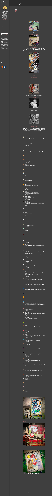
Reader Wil (26, 201)
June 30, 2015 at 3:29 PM (27, 210)
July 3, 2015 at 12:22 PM (27, 332)
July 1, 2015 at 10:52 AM (27, 257)
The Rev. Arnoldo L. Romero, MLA (5, 12)
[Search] (45, 2)
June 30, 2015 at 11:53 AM (27, 189)
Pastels (16, 12)
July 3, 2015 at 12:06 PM (27, 328)
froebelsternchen (27, 172)
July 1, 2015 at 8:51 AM (27, 242)
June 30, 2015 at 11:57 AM (27, 194)
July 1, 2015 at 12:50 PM (27, 276)
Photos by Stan (26, 312)
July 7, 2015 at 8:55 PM (27, 392)
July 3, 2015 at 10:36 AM (27, 315)
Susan (25, 321)
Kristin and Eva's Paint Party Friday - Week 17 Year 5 (34, 34)
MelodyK (26, 191)
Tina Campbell (26, 363)
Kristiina (25, 244)
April (25, 264)
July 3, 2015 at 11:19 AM (27, 323)
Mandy (25, 212)
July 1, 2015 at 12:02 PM (27, 267)
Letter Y (16, 10)
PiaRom (26, 296)
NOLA (16, 11)
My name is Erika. (27, 301)
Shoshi (25, 269)
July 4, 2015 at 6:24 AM (27, 361)
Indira (25, 389)
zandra (25, 164)
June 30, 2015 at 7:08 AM (27, 182)
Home (19, 4)
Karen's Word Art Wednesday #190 (34, 77)
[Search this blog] (3, 2)
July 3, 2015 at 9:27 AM (27, 310)
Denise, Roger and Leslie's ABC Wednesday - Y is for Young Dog (34, 127)
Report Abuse (3, 29)
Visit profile (4, 19)
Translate (6, 34)
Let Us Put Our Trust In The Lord (30, 446)
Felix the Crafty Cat (27, 228)
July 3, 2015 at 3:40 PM (27, 341)
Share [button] (23, 421)
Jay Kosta (26, 347)
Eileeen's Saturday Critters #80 (34, 126)
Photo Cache (26, 218)
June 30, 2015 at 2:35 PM (27, 206)
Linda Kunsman (26, 343)
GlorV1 (25, 334)
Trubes (25, 184)
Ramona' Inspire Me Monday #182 (34, 75)
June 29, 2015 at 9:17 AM (27, 162)
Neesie (25, 358)
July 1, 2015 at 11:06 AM (27, 262)
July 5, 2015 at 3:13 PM (27, 380)
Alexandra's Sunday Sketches (34, 47)
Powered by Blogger (30, 492)
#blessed (24, 420)
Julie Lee (26, 259)
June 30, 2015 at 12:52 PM (27, 199)
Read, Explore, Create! (25, 2)
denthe (25, 339)
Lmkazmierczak (26, 278)
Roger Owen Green (27, 196)
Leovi (25, 330)
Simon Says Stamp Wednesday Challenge (34, 214)
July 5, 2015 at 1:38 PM (27, 376)
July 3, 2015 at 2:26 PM (27, 337)
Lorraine (26, 378)
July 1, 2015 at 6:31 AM (27, 226)
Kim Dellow (26, 325)
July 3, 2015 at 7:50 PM (27, 356)
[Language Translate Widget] (4, 33)
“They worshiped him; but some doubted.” (31, 473)
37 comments (25, 421)
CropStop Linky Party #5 (34, 97)
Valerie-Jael (26, 137)
